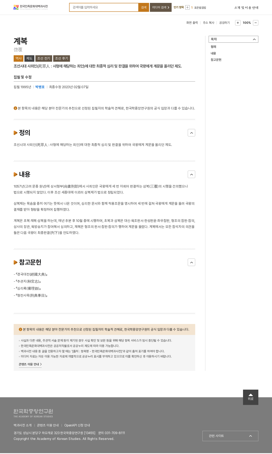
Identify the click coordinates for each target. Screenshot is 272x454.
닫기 (191, 133)
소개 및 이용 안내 (246, 8)
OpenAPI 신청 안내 (77, 426)
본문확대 (238, 23)
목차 (214, 40)
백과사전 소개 (23, 426)
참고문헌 (216, 61)
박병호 (40, 88)
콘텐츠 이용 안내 (29, 365)
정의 (213, 47)
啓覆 (18, 50)
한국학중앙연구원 (33, 414)
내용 (213, 54)
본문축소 (255, 23)
